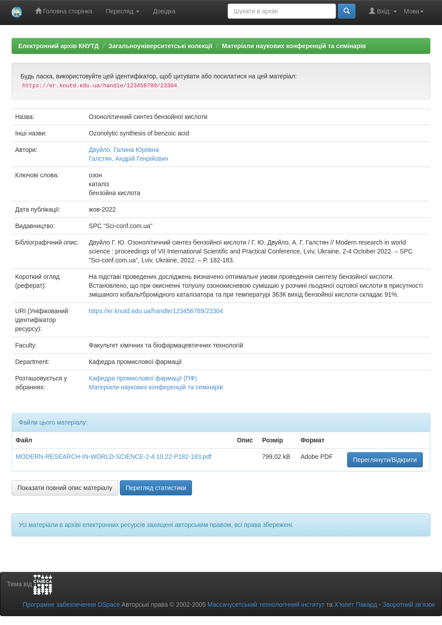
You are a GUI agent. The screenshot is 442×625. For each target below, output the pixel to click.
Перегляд (122, 11)
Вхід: (383, 11)
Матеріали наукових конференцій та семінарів (294, 45)
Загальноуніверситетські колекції (160, 45)
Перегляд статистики (156, 487)
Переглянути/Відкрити (385, 459)
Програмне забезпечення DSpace (71, 604)
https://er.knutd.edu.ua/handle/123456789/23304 (156, 311)
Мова (414, 11)
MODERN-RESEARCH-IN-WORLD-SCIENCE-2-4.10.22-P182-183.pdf (114, 456)
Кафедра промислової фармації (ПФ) (143, 378)
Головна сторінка (64, 11)
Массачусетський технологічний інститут (266, 604)
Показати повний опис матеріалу (64, 487)
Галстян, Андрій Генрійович (128, 158)
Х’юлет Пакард (355, 604)
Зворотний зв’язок (409, 604)
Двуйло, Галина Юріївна (124, 149)
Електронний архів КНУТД (58, 45)
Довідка (164, 11)
